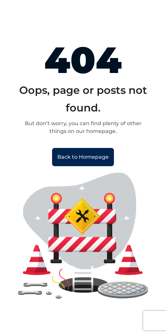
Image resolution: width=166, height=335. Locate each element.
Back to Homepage (83, 157)
